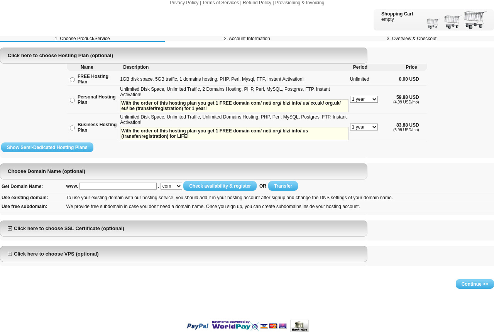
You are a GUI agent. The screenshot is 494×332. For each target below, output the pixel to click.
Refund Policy (257, 2)
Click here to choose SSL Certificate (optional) (66, 228)
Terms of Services (220, 2)
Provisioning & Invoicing (299, 2)
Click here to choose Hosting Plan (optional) (60, 55)
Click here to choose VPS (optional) (53, 254)
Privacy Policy (184, 2)
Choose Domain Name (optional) (46, 171)
